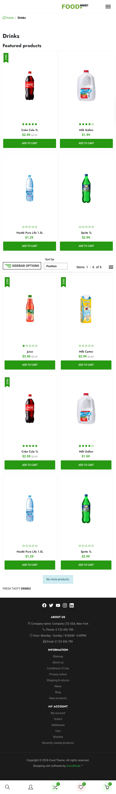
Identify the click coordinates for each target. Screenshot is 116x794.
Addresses (58, 725)
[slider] (29, 124)
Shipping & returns (58, 680)
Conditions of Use (58, 668)
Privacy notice (58, 674)
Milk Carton (86, 351)
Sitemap (58, 656)
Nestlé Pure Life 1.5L (29, 232)
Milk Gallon (86, 130)
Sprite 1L (86, 232)
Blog (58, 692)
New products (58, 698)
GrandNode (73, 765)
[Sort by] (55, 266)
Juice (30, 351)
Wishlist (58, 736)
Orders (58, 719)
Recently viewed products (58, 742)
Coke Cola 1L (29, 130)
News (58, 686)
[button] (7, 787)
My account (58, 713)
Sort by (49, 259)
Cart (58, 730)
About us (58, 662)
